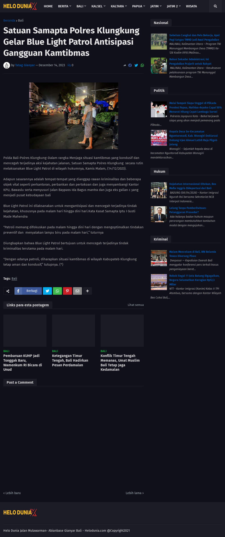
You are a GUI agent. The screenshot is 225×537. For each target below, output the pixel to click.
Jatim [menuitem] (154, 6)
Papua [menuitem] (137, 6)
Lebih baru (13, 493)
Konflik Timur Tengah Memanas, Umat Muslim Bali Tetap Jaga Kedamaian (120, 363)
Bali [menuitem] (80, 6)
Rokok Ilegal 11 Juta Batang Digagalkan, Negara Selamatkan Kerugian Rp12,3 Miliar (194, 280)
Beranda (9, 20)
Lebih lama (134, 493)
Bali (21, 20)
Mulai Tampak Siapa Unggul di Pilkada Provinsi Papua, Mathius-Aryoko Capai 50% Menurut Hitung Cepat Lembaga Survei (195, 107)
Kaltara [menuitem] (117, 6)
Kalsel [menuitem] (97, 6)
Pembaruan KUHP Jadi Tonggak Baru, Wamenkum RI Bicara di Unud (22, 363)
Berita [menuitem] (63, 6)
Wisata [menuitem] (191, 6)
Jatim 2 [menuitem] (172, 6)
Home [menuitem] (48, 6)
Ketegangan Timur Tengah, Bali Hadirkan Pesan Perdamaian (70, 360)
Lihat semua (136, 305)
